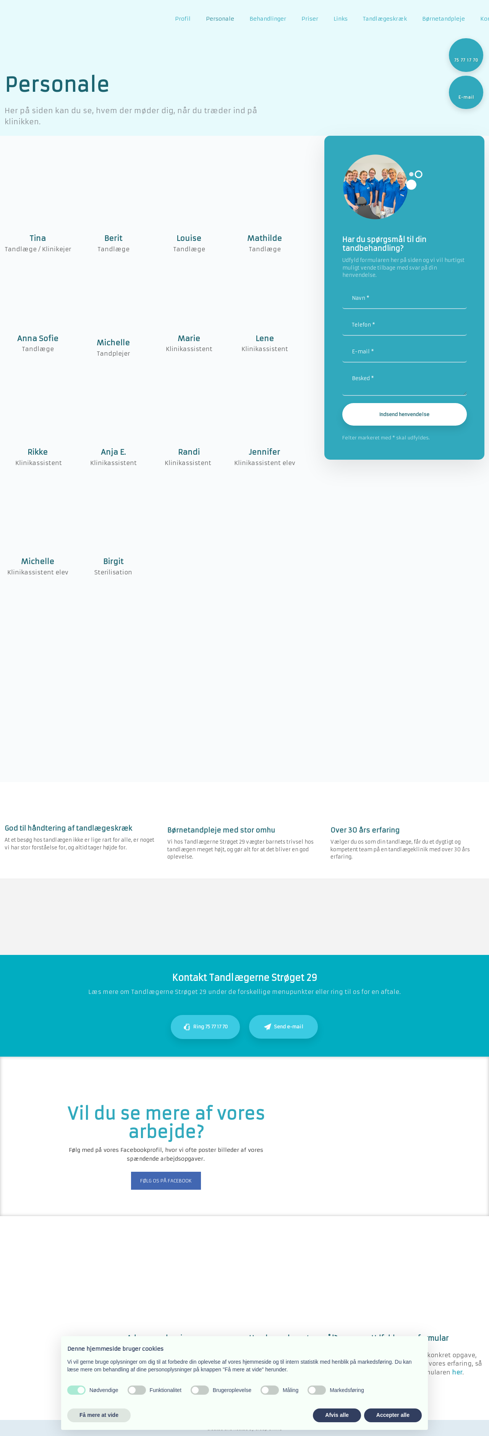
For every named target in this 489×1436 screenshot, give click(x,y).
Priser (309, 18)
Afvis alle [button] (336, 1415)
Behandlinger (267, 18)
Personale (220, 18)
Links (341, 18)
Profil (183, 18)
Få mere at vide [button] (98, 1415)
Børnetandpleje (443, 18)
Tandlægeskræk (385, 18)
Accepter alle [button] (393, 1415)
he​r (457, 1372)
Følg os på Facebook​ (166, 1181)
